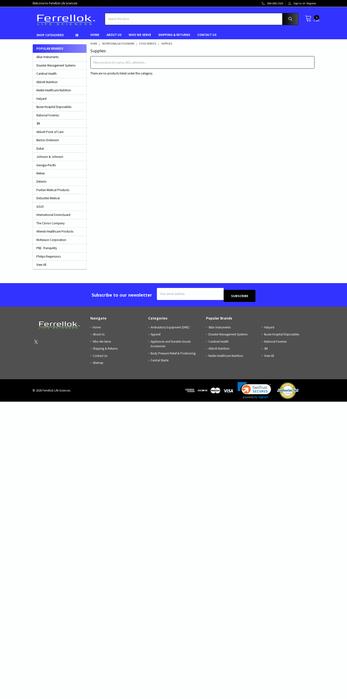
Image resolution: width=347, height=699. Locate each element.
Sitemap (98, 364)
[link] (254, 392)
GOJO (40, 210)
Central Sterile (159, 362)
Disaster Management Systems (55, 69)
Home (94, 38)
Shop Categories (50, 39)
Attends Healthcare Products (54, 235)
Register (311, 3)
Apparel (155, 336)
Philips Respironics (48, 260)
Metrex (40, 177)
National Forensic (47, 119)
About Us (114, 38)
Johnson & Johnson (49, 160)
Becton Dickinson (47, 144)
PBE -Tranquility (46, 252)
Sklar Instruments (47, 61)
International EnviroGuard (53, 218)
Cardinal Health (46, 77)
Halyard (41, 102)
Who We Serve (140, 38)
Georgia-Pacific (46, 169)
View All (41, 268)
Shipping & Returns (174, 38)
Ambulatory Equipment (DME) (170, 329)
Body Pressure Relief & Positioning (173, 355)
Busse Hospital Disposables (53, 110)
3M (38, 127)
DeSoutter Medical (48, 202)
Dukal (40, 152)
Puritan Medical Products (52, 194)
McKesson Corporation (51, 243)
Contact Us (206, 38)
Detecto (41, 185)
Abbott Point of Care (49, 135)
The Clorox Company (50, 227)
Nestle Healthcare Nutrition (53, 94)
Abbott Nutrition (47, 86)
